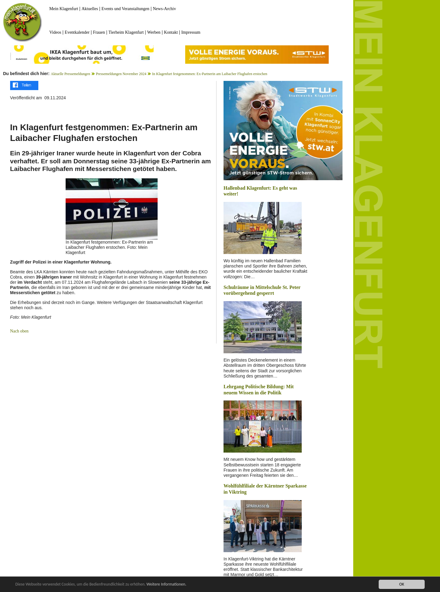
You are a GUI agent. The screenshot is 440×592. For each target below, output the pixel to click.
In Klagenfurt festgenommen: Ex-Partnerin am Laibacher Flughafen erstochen (209, 74)
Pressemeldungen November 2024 (121, 74)
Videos (55, 32)
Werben (153, 32)
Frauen (99, 32)
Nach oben (19, 331)
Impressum (190, 32)
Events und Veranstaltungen (125, 8)
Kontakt (171, 32)
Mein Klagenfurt (63, 8)
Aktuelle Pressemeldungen (70, 74)
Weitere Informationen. (166, 584)
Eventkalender (77, 32)
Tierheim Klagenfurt (126, 32)
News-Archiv (164, 8)
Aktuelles (90, 8)
